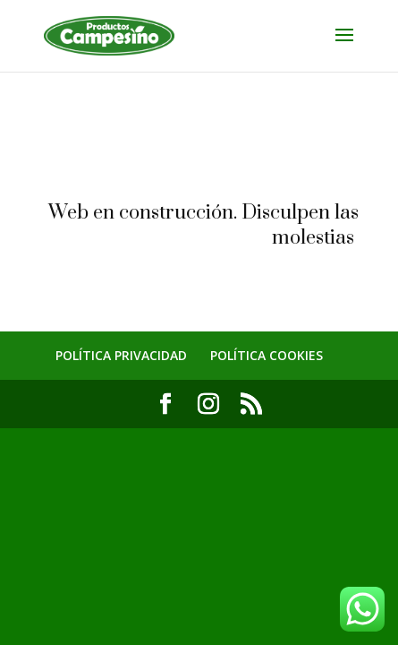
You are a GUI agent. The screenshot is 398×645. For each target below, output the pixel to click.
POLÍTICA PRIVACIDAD (121, 355)
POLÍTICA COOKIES (266, 355)
